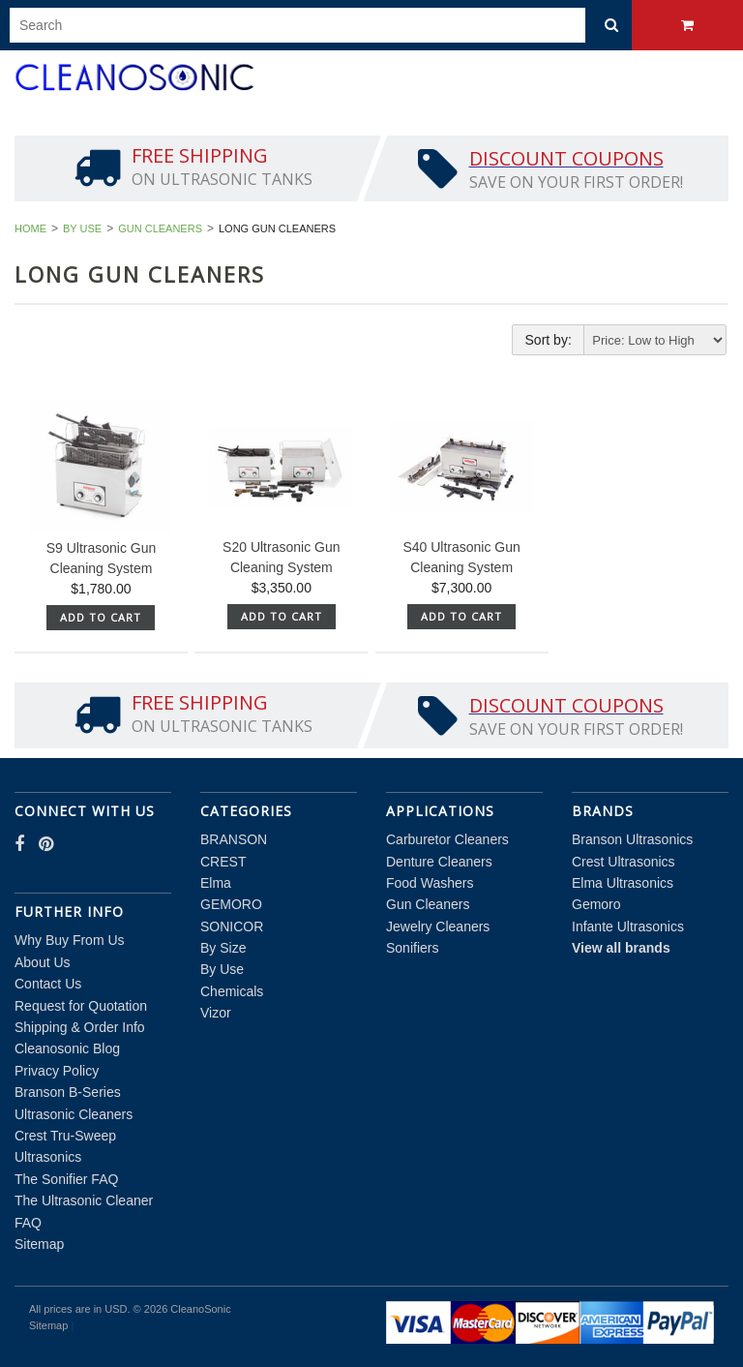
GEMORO (231, 904)
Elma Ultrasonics (622, 883)
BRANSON (233, 839)
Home (30, 228)
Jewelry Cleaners (438, 926)
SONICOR (231, 926)
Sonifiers (412, 948)
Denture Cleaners (439, 861)
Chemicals (231, 991)
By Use (82, 228)
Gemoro (596, 904)
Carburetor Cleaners (447, 839)
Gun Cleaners (160, 228)
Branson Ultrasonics (632, 839)
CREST (223, 861)
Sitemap (39, 1244)
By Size (223, 948)
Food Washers (430, 883)
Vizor (215, 1012)
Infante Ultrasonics (628, 926)
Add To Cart (100, 617)
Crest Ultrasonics (623, 861)
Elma (215, 883)
